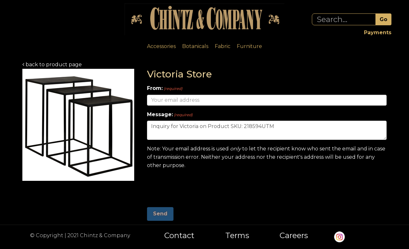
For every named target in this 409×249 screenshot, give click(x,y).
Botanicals (195, 46)
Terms (237, 235)
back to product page (52, 64)
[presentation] (195, 185)
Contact (179, 235)
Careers (294, 235)
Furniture (249, 46)
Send (160, 214)
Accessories (161, 46)
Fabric (222, 46)
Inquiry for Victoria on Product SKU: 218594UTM (267, 130)
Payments (377, 32)
